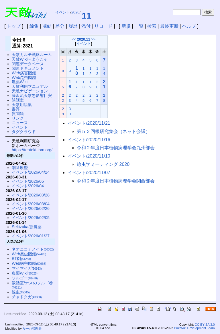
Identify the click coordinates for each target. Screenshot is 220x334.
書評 (16, 109)
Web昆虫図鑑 (24, 77)
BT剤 (21, 258)
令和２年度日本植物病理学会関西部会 (116, 180)
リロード (103, 26)
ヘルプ (189, 26)
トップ (14, 26)
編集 (34, 26)
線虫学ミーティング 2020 (103, 164)
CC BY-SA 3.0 (205, 324)
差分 (59, 26)
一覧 (139, 26)
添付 (86, 26)
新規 (126, 26)
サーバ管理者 (32, 328)
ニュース (20, 122)
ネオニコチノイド (33, 249)
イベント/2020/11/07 (89, 172)
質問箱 (18, 113)
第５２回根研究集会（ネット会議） (113, 131)
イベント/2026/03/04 (31, 204)
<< (74, 39)
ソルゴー (25, 278)
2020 (75, 12)
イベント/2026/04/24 (31, 172)
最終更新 (169, 26)
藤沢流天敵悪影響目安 (32, 95)
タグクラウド (24, 131)
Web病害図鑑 (24, 73)
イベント (62, 12)
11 (86, 15)
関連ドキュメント (28, 68)
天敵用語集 (22, 104)
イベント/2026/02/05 (31, 217)
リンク (18, 118)
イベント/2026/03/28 (31, 195)
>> (93, 39)
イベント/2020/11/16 (89, 139)
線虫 (21, 292)
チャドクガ (27, 297)
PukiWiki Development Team (194, 328)
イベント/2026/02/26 (31, 208)
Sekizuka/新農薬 (27, 226)
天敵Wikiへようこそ (30, 59)
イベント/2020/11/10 (89, 156)
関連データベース (28, 63)
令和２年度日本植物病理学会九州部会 (116, 147)
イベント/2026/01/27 (31, 236)
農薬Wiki (20, 81)
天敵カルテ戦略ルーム (32, 54)
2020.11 (83, 39)
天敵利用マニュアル (30, 86)
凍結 (47, 26)
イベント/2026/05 (28, 181)
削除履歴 (20, 167)
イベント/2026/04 (28, 186)
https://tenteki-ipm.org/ (32, 150)
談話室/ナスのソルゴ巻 (32, 285)
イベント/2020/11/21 (89, 123)
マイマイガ (27, 268)
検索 (151, 26)
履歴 (73, 26)
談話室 (18, 100)
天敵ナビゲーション (30, 91)
